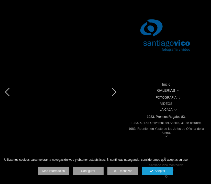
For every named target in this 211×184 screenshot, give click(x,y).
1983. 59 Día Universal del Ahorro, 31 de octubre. (166, 123)
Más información (53, 171)
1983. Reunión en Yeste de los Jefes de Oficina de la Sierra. (166, 130)
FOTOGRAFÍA (166, 97)
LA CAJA (166, 109)
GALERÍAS (166, 90)
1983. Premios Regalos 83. (166, 117)
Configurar (88, 171)
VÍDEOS (166, 104)
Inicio (166, 84)
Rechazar (123, 171)
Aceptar (157, 171)
